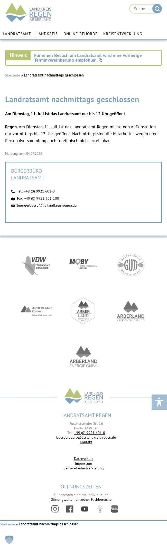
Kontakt (86, 442)
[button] (9, 540)
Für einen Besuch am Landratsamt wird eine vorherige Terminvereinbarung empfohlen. (88, 57)
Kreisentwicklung (122, 33)
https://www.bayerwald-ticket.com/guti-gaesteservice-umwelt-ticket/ (130, 264)
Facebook (69, 509)
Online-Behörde (80, 33)
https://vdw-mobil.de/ (36, 264)
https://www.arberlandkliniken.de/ (36, 310)
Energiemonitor (114, 509)
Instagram (55, 509)
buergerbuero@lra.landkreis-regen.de (47, 205)
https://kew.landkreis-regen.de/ (130, 310)
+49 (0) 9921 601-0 (39, 191)
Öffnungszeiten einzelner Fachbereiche (81, 499)
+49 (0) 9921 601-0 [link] (89, 432)
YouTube (84, 509)
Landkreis (47, 33)
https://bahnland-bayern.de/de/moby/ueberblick (83, 264)
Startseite (12, 75)
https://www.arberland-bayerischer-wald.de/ (83, 310)
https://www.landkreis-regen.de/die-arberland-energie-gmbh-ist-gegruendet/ (83, 357)
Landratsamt (17, 33)
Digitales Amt (99, 509)
